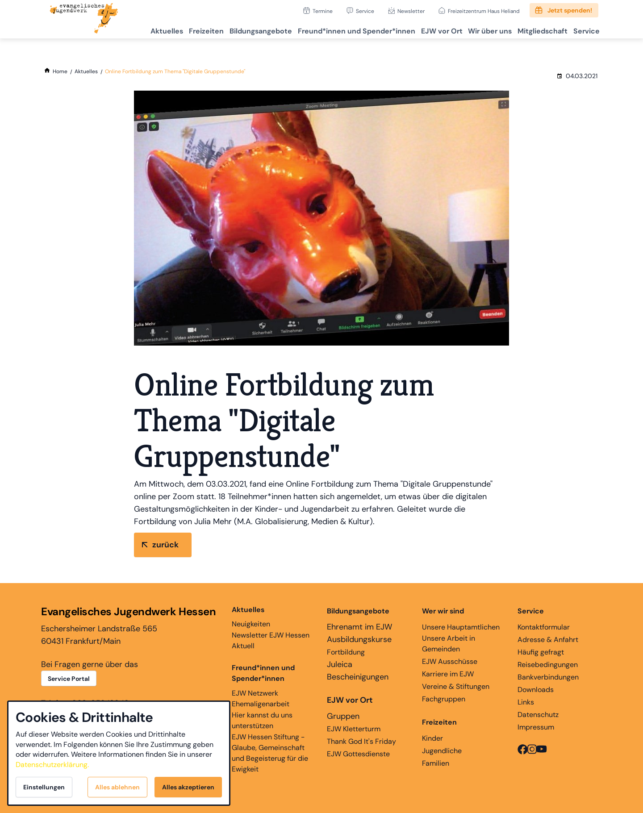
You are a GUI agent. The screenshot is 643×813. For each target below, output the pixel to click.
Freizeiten (173, 29)
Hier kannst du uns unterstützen (262, 720)
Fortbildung (346, 652)
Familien (435, 763)
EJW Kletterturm (353, 729)
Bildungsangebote (232, 29)
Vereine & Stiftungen (455, 686)
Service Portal (69, 679)
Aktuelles (129, 29)
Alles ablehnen (117, 787)
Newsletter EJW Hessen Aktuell (270, 640)
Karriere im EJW (448, 674)
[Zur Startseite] (84, 19)
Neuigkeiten (251, 617)
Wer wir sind (443, 611)
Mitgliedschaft (534, 29)
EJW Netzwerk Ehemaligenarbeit (260, 698)
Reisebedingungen (548, 664)
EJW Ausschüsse (449, 661)
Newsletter (411, 11)
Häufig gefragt (541, 652)
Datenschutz (538, 714)
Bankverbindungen (548, 677)
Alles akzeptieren (188, 787)
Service (365, 11)
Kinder (432, 738)
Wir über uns (477, 29)
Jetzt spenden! (569, 10)
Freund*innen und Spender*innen (263, 673)
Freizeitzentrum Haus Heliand (484, 11)
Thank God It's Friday (361, 741)
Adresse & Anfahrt (548, 639)
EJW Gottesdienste (358, 754)
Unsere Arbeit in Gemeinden (448, 644)
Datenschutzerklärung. (52, 764)
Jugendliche (442, 750)
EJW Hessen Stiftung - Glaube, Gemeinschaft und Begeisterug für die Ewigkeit (270, 753)
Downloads (536, 689)
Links (526, 702)
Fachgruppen (443, 699)
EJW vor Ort (423, 29)
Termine (323, 11)
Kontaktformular (544, 627)
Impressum (536, 727)
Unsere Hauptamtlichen (461, 627)
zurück (165, 544)
